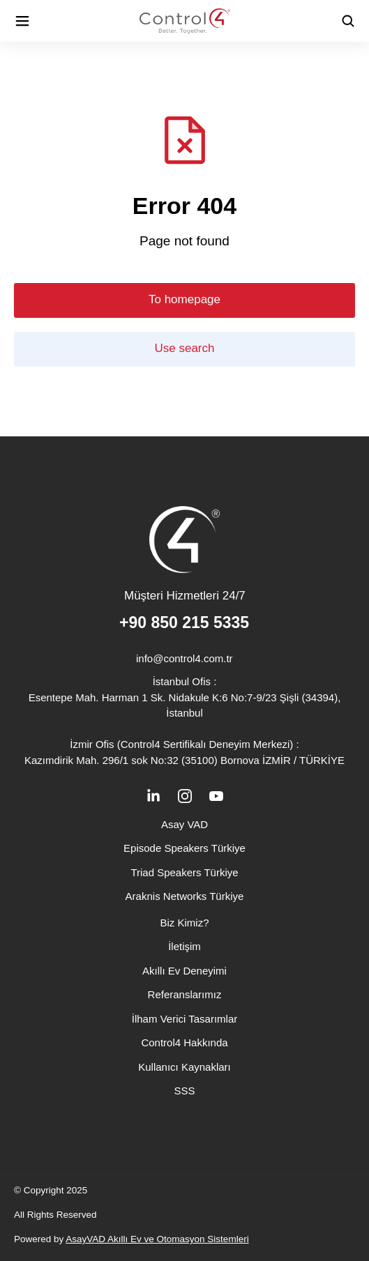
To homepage (184, 299)
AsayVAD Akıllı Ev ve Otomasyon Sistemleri (157, 1239)
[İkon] (22, 21)
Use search (185, 348)
